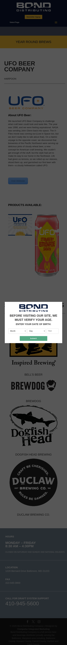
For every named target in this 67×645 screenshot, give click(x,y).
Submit (33, 338)
